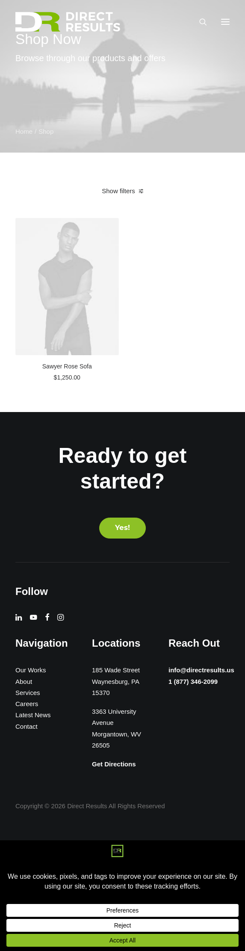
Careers (26, 703)
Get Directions (114, 764)
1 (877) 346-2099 (192, 682)
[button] (225, 22)
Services (27, 692)
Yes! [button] (122, 528)
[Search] (199, 22)
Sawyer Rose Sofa (67, 366)
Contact (26, 726)
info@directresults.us (201, 669)
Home (23, 131)
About (23, 681)
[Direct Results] (68, 22)
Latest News (33, 714)
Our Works (30, 670)
